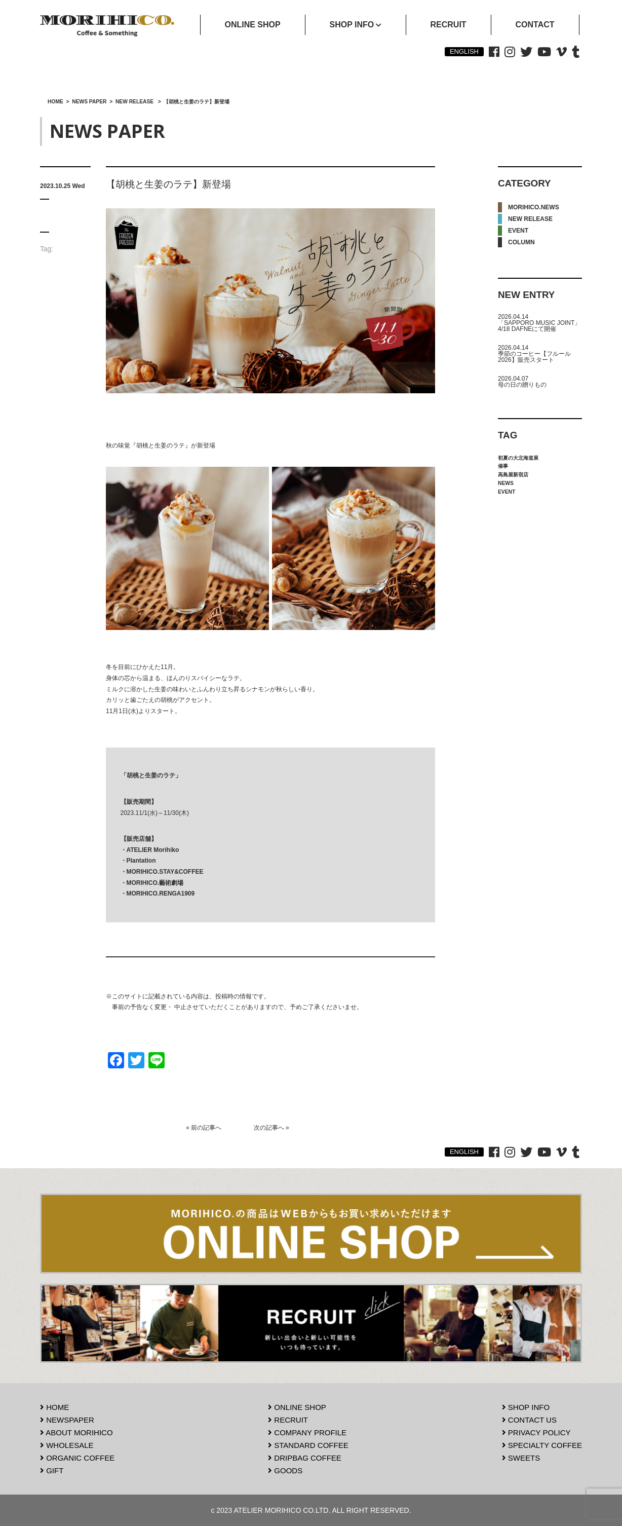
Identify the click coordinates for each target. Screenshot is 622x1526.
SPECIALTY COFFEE (542, 1445)
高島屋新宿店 (513, 474)
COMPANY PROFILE (307, 1432)
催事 (503, 466)
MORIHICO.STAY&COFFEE (165, 871)
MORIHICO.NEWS (533, 207)
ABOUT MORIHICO (76, 1432)
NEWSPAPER (67, 1420)
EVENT (518, 230)
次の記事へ (269, 1127)
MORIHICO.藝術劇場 (155, 882)
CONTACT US (529, 1420)
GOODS (285, 1470)
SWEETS (521, 1458)
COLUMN (521, 242)
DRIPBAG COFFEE (304, 1458)
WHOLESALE (67, 1445)
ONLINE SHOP (297, 1407)
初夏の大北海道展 (518, 458)
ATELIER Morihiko (153, 849)
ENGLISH (464, 51)
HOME (54, 1407)
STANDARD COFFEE (308, 1445)
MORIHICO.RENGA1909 (161, 893)
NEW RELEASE (530, 218)
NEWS (506, 483)
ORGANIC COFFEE (77, 1458)
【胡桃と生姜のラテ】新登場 (168, 184)
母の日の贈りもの (522, 384)
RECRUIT (288, 1420)
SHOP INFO (526, 1407)
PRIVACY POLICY (536, 1432)
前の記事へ (206, 1127)
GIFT (51, 1470)
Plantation (141, 860)
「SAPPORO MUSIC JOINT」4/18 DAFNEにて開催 (539, 325)
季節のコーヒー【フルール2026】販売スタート (534, 356)
